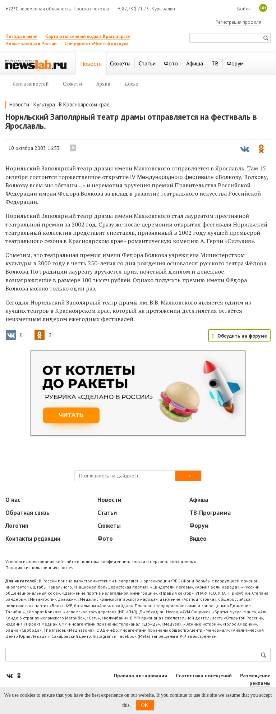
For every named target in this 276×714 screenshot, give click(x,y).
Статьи (107, 513)
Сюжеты (109, 526)
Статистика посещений (204, 675)
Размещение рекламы (255, 679)
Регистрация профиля (238, 22)
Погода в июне (21, 36)
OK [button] (144, 705)
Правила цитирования (140, 675)
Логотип (16, 526)
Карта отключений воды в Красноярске (87, 36)
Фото (105, 539)
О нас (12, 500)
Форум (198, 526)
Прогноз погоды (91, 9)
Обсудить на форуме (242, 336)
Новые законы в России (30, 44)
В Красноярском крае (84, 104)
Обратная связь (27, 513)
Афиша (198, 500)
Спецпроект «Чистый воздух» (96, 44)
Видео (198, 539)
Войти (243, 9)
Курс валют (163, 9)
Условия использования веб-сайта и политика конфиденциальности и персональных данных (100, 561)
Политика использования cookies (39, 567)
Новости (19, 104)
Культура (44, 104)
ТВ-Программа (210, 513)
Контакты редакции (32, 539)
